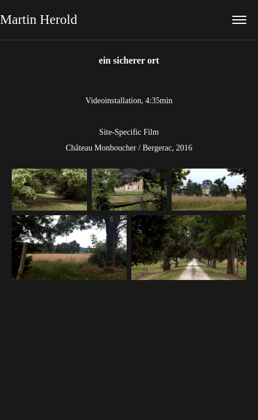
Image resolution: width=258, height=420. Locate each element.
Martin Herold (38, 19)
